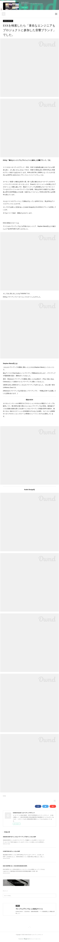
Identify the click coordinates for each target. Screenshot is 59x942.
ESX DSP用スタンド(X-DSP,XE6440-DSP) (15, 866)
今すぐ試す (24, 7)
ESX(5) (4, 795)
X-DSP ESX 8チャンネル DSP (11, 851)
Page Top (29, 927)
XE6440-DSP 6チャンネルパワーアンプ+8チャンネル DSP (19, 836)
